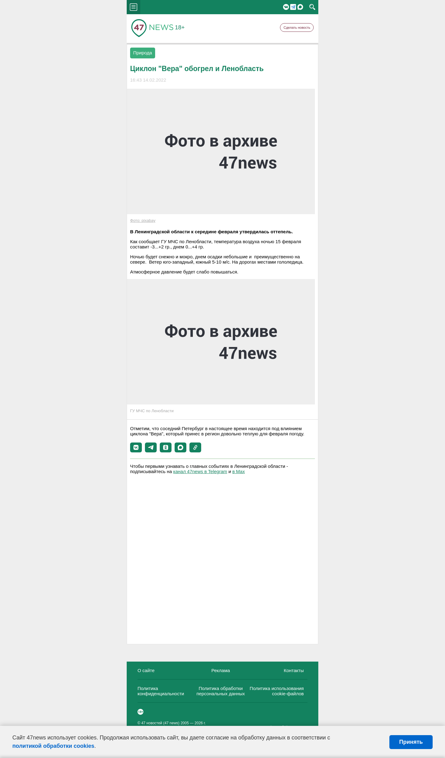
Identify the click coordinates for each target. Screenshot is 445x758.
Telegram (293, 7)
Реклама (220, 670)
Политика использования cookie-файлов (277, 691)
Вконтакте (286, 7)
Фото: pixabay (142, 220)
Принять (411, 742)
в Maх (238, 471)
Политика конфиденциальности (161, 691)
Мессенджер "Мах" (300, 7)
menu (133, 7)
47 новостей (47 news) (160, 723)
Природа (142, 52)
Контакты (294, 670)
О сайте (146, 670)
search (312, 7)
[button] (136, 447)
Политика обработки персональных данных (221, 691)
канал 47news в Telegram (200, 471)
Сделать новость (296, 27)
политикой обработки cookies (53, 746)
